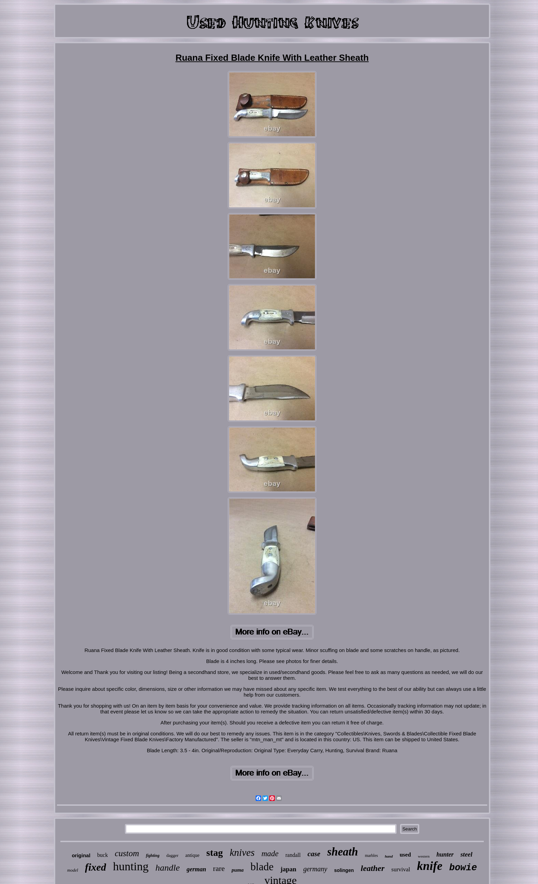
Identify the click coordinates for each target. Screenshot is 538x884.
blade (261, 867)
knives (242, 852)
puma (238, 870)
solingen (344, 870)
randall (293, 855)
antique (192, 855)
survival (400, 869)
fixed (95, 867)
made (270, 853)
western (424, 856)
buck (102, 855)
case (313, 854)
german (196, 869)
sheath (342, 852)
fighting (152, 855)
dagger (172, 855)
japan (288, 869)
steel (466, 854)
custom (127, 853)
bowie (463, 868)
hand (389, 856)
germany (315, 869)
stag (214, 852)
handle (167, 868)
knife (429, 866)
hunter (445, 854)
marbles (371, 855)
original (81, 855)
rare (219, 868)
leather (372, 868)
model (72, 870)
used (405, 854)
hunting (131, 866)
